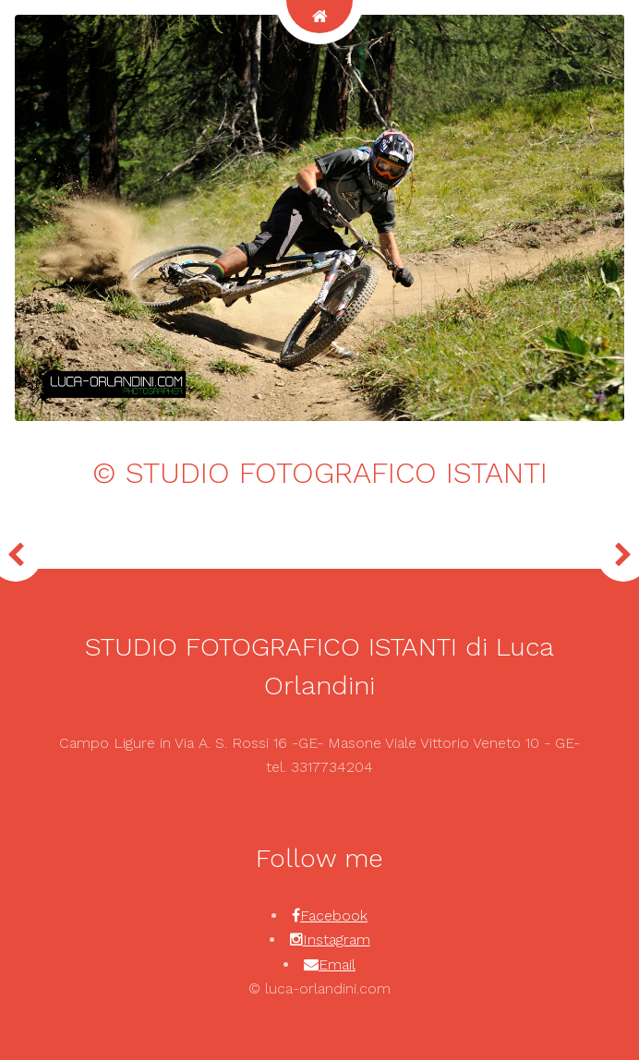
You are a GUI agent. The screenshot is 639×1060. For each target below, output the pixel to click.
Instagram (336, 939)
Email (337, 964)
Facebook (334, 915)
